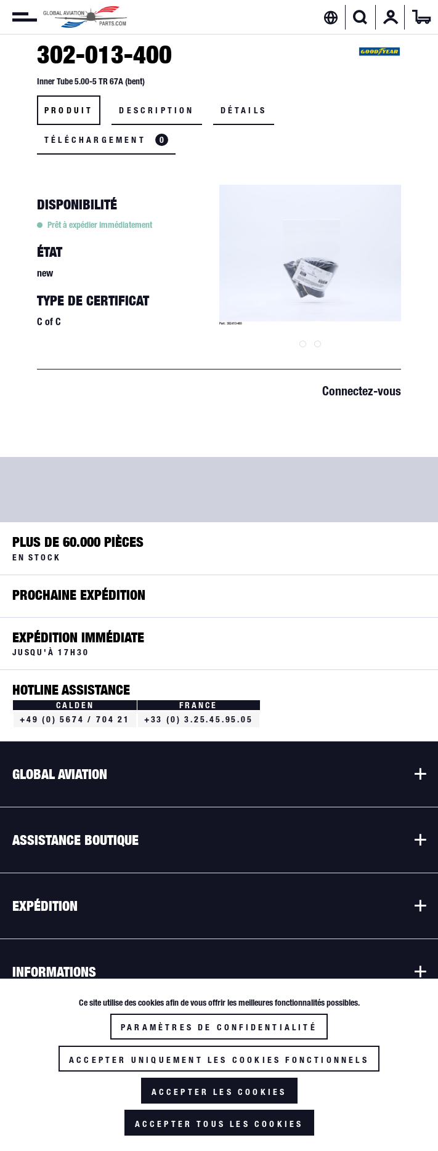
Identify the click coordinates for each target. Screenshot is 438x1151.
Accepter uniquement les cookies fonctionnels (219, 1060)
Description (156, 110)
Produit (68, 110)
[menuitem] (18, 17)
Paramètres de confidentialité (219, 1027)
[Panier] (421, 17)
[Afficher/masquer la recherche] (360, 17)
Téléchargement (106, 140)
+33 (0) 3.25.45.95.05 (198, 719)
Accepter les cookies (219, 1092)
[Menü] (18, 17)
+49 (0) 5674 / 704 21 (75, 719)
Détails (244, 110)
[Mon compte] (390, 17)
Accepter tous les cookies (219, 1124)
